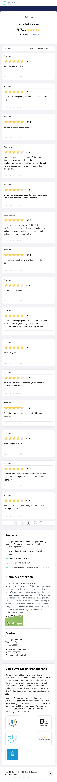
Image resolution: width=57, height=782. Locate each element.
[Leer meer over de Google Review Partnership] (44, 738)
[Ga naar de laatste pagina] (41, 523)
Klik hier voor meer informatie (31, 706)
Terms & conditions (11, 774)
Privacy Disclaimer (10, 772)
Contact (34, 772)
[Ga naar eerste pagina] (16, 523)
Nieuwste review (44, 49)
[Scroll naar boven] (50, 773)
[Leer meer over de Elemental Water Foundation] (12, 754)
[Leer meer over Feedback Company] (12, 738)
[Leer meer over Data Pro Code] (12, 722)
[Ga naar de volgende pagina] (35, 523)
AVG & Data (24, 772)
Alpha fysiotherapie (28, 24)
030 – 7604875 (14, 652)
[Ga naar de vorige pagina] (22, 523)
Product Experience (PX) (20, 691)
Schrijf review (34, 35)
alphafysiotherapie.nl (17, 655)
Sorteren (31, 49)
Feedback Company (21, 777)
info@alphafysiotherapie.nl (19, 649)
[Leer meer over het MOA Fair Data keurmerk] (44, 722)
